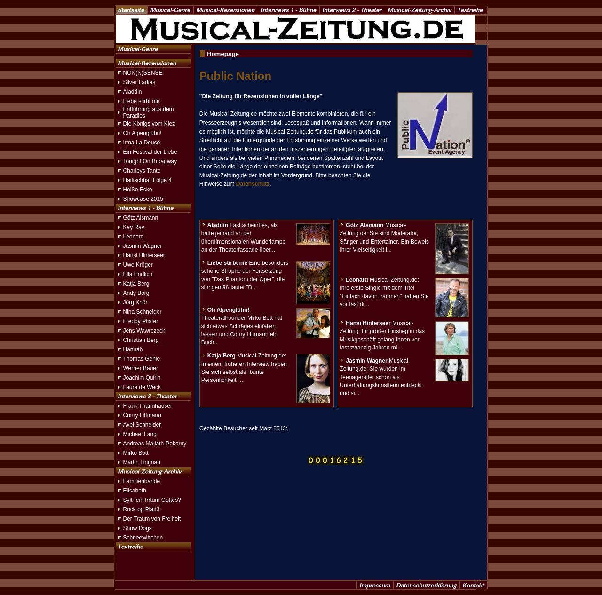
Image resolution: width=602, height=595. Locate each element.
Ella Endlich (138, 274)
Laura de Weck (142, 387)
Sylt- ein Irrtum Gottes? (152, 500)
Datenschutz (252, 184)
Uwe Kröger (138, 265)
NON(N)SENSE (143, 73)
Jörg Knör (135, 302)
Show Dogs (137, 528)
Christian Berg (141, 340)
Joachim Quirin (142, 377)
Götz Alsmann (140, 217)
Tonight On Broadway (150, 161)
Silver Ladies (139, 82)
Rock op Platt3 (141, 509)
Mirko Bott (136, 453)
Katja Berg (136, 283)
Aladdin (132, 91)
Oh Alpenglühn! (142, 133)
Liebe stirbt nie (141, 101)
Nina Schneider (142, 312)
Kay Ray (133, 227)
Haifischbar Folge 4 (147, 180)
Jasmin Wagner (142, 246)
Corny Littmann (142, 415)
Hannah (133, 349)
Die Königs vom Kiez (149, 123)
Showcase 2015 (143, 199)
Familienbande (141, 481)
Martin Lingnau (141, 462)
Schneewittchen (143, 537)
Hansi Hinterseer (144, 255)
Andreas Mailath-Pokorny (155, 443)
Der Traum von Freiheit (152, 519)
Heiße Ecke (137, 189)
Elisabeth (134, 490)
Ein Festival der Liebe (150, 152)
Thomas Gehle (141, 359)
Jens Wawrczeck (144, 330)
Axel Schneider (142, 424)
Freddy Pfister (140, 321)
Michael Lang (140, 434)
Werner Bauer (140, 368)
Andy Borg (136, 293)
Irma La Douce (141, 142)
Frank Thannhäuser (148, 406)
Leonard (133, 236)
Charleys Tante (142, 170)
